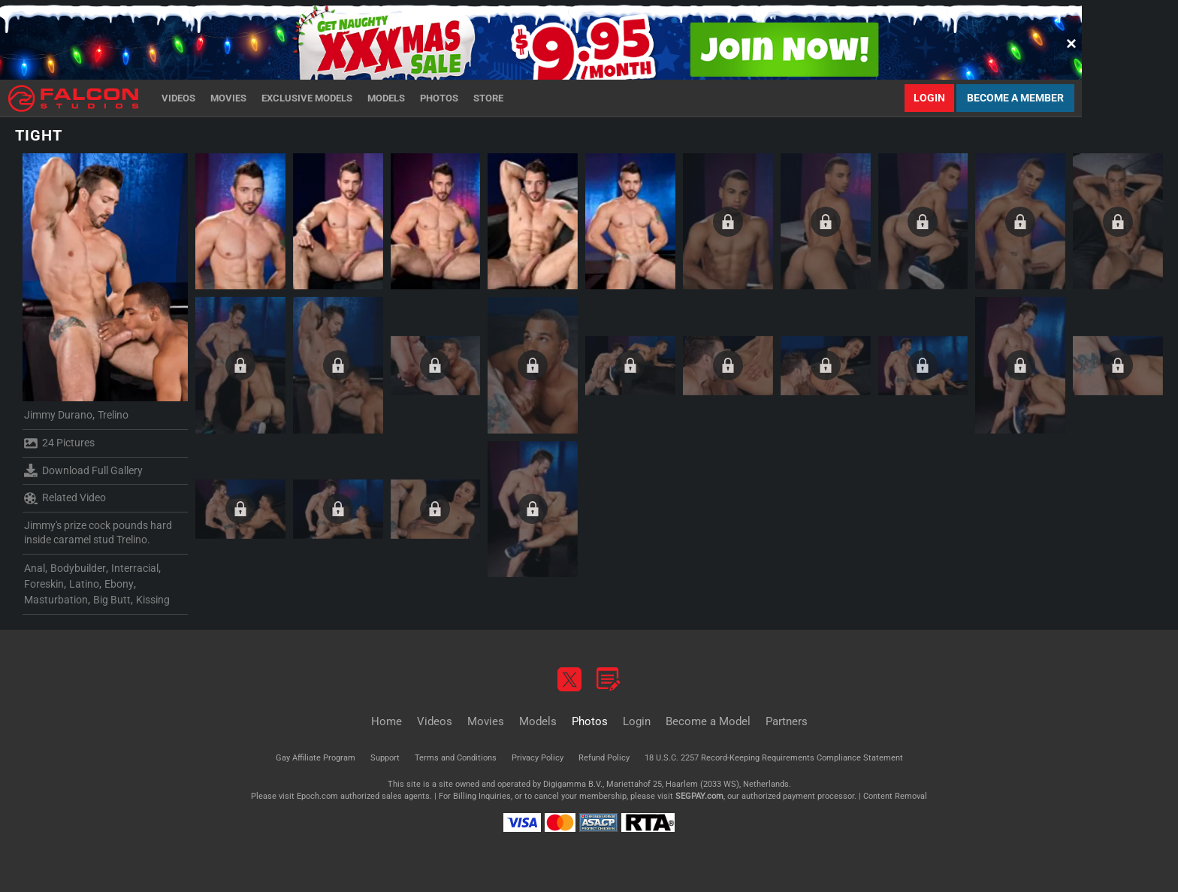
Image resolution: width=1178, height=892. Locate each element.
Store (488, 98)
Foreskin (44, 584)
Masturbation (56, 600)
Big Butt (112, 600)
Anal (34, 568)
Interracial (135, 568)
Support (385, 758)
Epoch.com (317, 796)
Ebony (119, 584)
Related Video (65, 498)
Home (386, 721)
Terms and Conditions (456, 758)
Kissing (153, 600)
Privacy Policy (537, 758)
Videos (178, 98)
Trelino (113, 415)
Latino (84, 584)
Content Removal (895, 796)
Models (386, 98)
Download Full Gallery (83, 470)
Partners (787, 721)
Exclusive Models (306, 98)
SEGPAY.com (699, 796)
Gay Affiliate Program (315, 758)
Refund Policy (604, 758)
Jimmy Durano (58, 415)
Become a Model (708, 721)
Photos (439, 98)
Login (929, 98)
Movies (228, 98)
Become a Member (1015, 98)
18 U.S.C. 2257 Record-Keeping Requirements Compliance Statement (774, 758)
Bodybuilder (78, 568)
